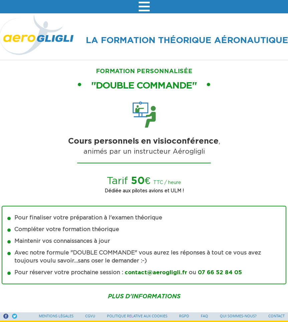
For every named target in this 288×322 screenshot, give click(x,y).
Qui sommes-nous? (238, 316)
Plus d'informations (144, 296)
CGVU (90, 316)
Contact (276, 316)
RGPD (184, 316)
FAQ (204, 316)
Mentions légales (56, 316)
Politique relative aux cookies (137, 316)
